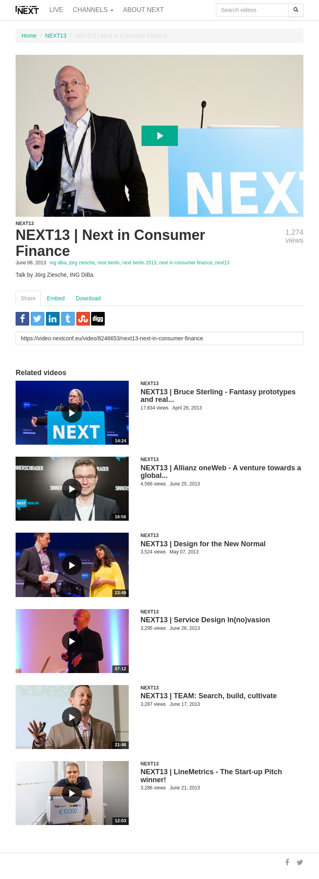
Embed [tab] (55, 298)
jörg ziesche (82, 263)
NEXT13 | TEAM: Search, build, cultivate (209, 696)
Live (57, 9)
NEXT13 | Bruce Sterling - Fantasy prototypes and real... (218, 396)
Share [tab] (28, 298)
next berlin (109, 263)
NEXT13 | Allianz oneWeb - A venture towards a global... (221, 472)
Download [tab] (88, 298)
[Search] (295, 10)
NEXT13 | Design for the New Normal (203, 544)
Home (29, 35)
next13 (222, 263)
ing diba (58, 263)
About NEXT (143, 9)
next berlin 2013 (139, 263)
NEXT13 (55, 35)
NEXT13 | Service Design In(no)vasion (205, 620)
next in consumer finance (185, 263)
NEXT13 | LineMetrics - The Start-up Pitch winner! (211, 776)
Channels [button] (93, 9)
